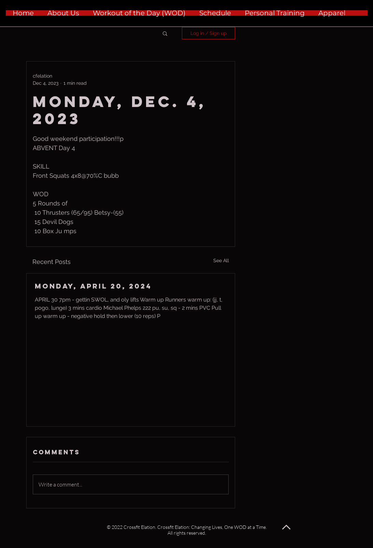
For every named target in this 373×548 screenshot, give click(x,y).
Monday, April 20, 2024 (93, 286)
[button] (165, 33)
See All (221, 260)
